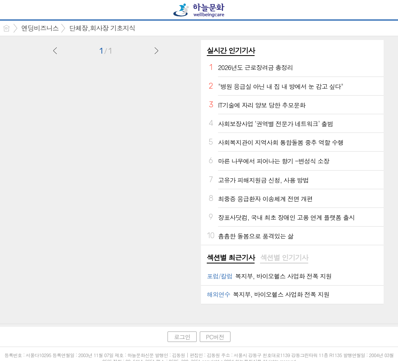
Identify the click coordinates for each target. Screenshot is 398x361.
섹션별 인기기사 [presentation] (284, 257)
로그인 (182, 337)
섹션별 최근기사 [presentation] (231, 257)
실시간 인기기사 (231, 50)
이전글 (55, 50)
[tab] (230, 258)
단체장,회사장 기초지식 (102, 28)
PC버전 (215, 337)
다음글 (156, 50)
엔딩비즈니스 (40, 28)
